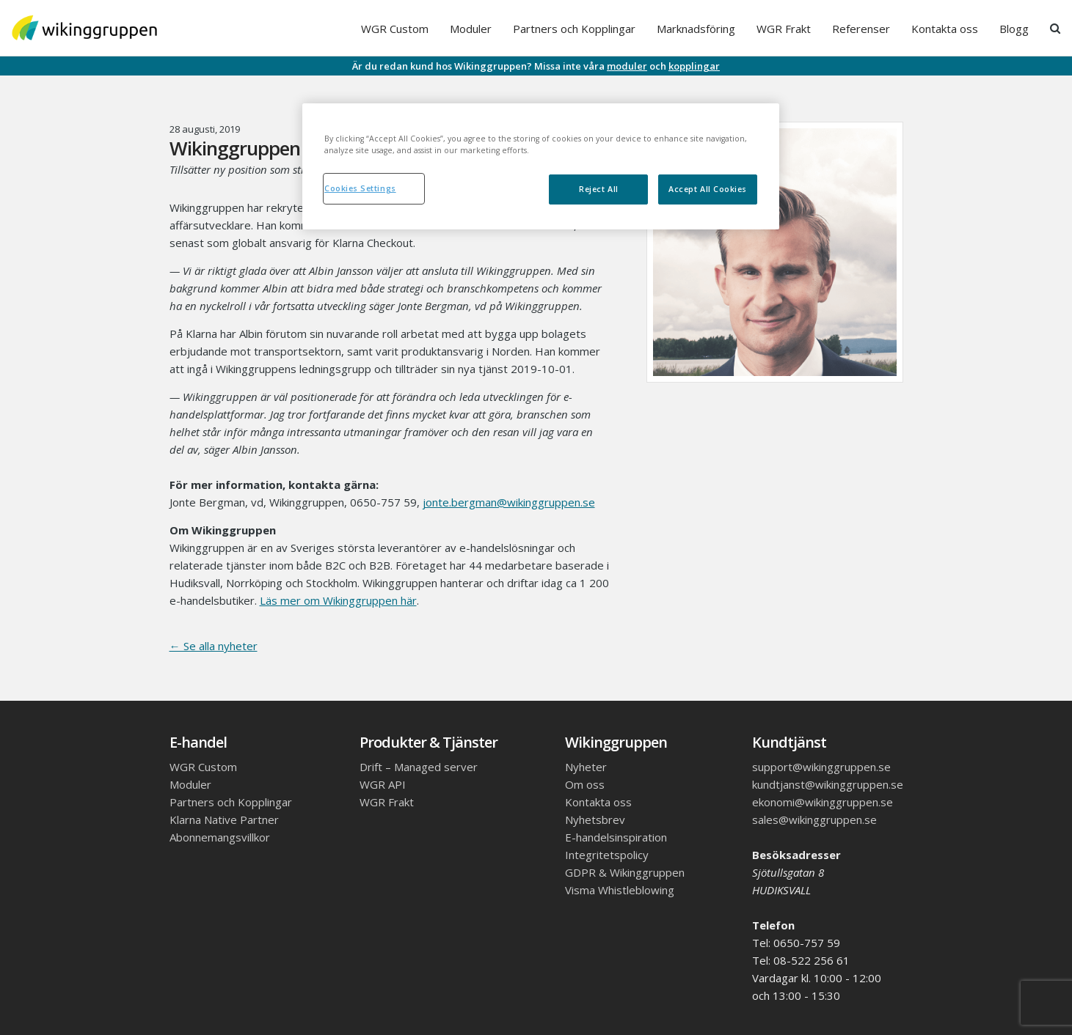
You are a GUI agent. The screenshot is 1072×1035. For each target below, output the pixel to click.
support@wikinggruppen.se (821, 766)
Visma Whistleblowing (619, 890)
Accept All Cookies (707, 189)
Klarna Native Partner (224, 819)
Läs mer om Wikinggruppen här (338, 600)
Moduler (471, 28)
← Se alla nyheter (213, 645)
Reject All (598, 189)
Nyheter (586, 766)
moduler (627, 66)
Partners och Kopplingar (574, 28)
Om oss (585, 784)
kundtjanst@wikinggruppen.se (827, 784)
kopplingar (694, 66)
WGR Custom (395, 28)
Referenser (861, 28)
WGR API (383, 784)
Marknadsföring (696, 28)
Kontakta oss (944, 28)
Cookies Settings (360, 188)
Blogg (1014, 28)
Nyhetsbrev (595, 819)
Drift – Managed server (419, 766)
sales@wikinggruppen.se (814, 819)
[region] (540, 166)
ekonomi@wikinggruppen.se (822, 802)
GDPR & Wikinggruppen (625, 872)
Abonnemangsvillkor (219, 837)
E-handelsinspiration (616, 837)
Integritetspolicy (607, 854)
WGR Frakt (783, 28)
